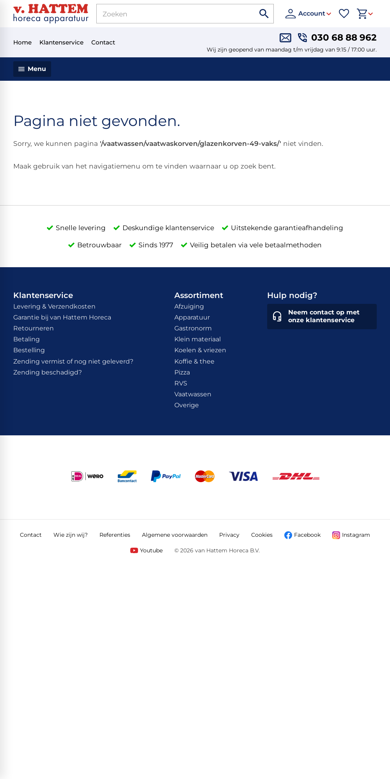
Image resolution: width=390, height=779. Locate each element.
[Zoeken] (167, 13)
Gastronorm (193, 328)
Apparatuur (192, 317)
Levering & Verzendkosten (54, 306)
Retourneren (33, 328)
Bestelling (29, 350)
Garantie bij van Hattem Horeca (62, 317)
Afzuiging (189, 306)
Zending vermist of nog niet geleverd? (73, 361)
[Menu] (32, 69)
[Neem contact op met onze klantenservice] (322, 317)
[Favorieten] (344, 13)
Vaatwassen (192, 394)
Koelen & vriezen (200, 350)
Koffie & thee (194, 361)
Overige (186, 405)
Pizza (182, 372)
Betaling (26, 339)
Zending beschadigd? (47, 372)
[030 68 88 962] (337, 37)
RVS (180, 383)
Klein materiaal (197, 339)
